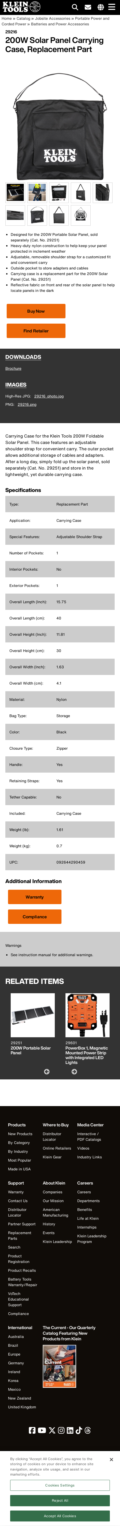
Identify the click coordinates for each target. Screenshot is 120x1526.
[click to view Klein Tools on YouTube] (42, 1431)
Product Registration (18, 1258)
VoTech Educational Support (18, 1299)
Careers (84, 1192)
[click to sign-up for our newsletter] (88, 7)
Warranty (35, 897)
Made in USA (19, 1169)
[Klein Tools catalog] (69, 1333)
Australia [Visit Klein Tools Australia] (16, 1336)
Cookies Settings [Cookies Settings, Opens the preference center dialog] (60, 1488)
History (49, 1224)
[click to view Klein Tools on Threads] (87, 1431)
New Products (20, 1133)
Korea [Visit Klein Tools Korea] (13, 1380)
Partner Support (22, 1224)
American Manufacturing (55, 1212)
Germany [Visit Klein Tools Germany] (16, 1363)
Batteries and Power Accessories (60, 24)
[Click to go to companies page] (101, 7)
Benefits (84, 1209)
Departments (88, 1200)
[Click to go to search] (75, 8)
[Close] (111, 1463)
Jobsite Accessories (52, 18)
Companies (52, 1192)
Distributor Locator (52, 1136)
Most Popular (19, 1160)
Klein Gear (52, 1157)
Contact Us (18, 1200)
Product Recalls (22, 1270)
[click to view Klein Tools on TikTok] (79, 1431)
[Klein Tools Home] (20, 10)
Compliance (35, 916)
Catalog (23, 18)
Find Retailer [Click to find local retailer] (36, 331)
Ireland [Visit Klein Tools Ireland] (14, 1371)
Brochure (13, 368)
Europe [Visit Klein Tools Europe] (14, 1354)
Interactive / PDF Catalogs (89, 1136)
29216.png (27, 404)
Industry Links (89, 1157)
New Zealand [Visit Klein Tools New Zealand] (19, 1398)
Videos (83, 1148)
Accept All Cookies (60, 1519)
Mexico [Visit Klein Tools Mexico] (14, 1389)
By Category (19, 1142)
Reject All (60, 1503)
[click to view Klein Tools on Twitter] (52, 1431)
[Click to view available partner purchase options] (36, 311)
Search (14, 1247)
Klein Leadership (57, 1241)
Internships (86, 1227)
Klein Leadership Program (91, 1238)
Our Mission (53, 1200)
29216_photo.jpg (49, 396)
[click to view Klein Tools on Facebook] (32, 1431)
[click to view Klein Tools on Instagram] (61, 1431)
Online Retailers (57, 1148)
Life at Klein (88, 1218)
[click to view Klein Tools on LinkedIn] (70, 1431)
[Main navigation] (111, 7)
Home (7, 18)
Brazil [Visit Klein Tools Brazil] (13, 1345)
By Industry (18, 1151)
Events (49, 1232)
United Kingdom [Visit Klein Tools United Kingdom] (22, 1407)
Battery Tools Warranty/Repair (22, 1281)
